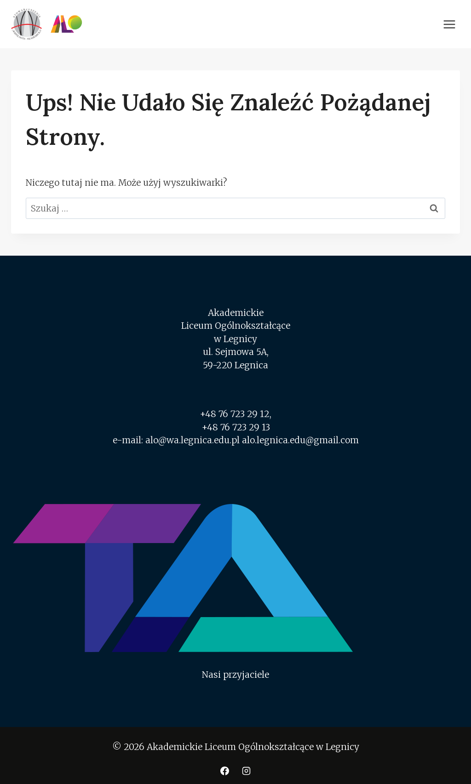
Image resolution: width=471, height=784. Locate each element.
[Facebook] (224, 770)
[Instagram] (246, 770)
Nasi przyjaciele (235, 674)
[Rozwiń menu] (449, 24)
